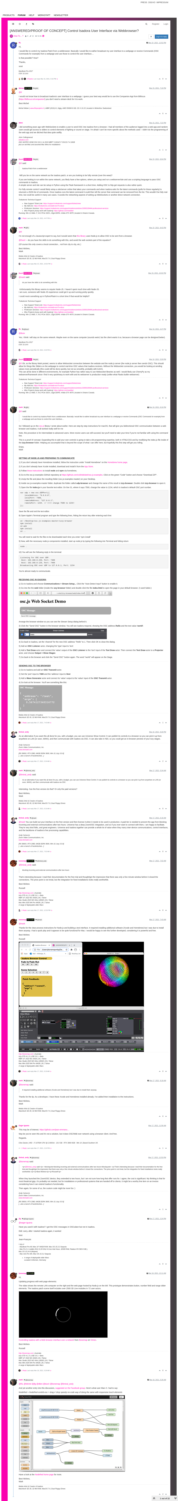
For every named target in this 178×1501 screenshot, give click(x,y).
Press (144, 2)
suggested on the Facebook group (70, 1388)
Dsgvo (151, 2)
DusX (21, 159)
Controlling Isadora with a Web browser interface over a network (46, 1340)
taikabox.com (24, 140)
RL (20, 43)
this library (81, 236)
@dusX (46, 1384)
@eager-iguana (25, 1223)
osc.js (41, 426)
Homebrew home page (117, 462)
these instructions (34, 471)
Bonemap (83, 1340)
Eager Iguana (24, 1126)
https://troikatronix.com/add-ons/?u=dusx (49, 206)
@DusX (22, 240)
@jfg (34, 1384)
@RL (35, 88)
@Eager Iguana (28, 1219)
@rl (20, 92)
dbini (21, 123)
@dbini (39, 1384)
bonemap (22, 861)
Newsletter (61, 15)
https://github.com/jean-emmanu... (54, 1130)
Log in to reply (161, 37)
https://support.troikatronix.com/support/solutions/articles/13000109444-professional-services (74, 208)
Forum (21, 15)
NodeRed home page (44, 1474)
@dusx (22, 333)
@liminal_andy (29, 770)
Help (31, 15)
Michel (21, 88)
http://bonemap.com (26, 893)
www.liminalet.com (25, 750)
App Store (88, 466)
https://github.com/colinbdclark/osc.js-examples (82, 475)
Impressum (162, 2)
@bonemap (28, 1080)
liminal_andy (24, 732)
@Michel (27, 1384)
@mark (36, 273)
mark (21, 228)
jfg (20, 1219)
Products (8, 15)
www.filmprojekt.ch (37, 108)
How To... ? (18, 36)
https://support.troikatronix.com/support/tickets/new (62, 203)
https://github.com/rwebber (64, 211)
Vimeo (93, 1340)
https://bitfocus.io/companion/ (32, 99)
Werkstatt (44, 15)
